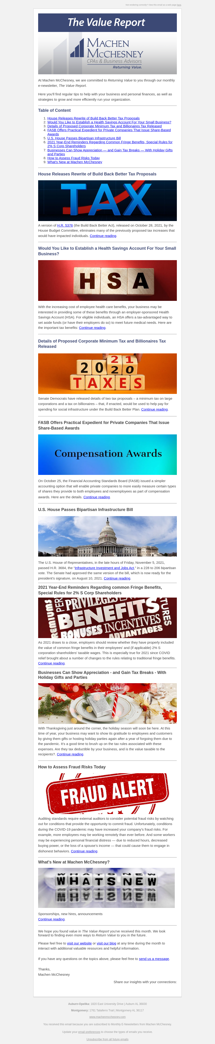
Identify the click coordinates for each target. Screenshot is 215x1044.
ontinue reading (71, 754)
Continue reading (103, 236)
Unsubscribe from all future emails (107, 1039)
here (179, 5)
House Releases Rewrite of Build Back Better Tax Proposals (93, 118)
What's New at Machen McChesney (74, 162)
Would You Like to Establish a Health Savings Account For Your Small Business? (109, 122)
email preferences (89, 1032)
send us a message (154, 959)
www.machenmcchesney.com (107, 1017)
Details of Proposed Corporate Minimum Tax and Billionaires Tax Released (104, 126)
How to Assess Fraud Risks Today (73, 158)
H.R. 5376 (65, 225)
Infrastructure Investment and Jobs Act (104, 568)
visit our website (79, 943)
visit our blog (106, 943)
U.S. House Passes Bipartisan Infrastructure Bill (84, 138)
